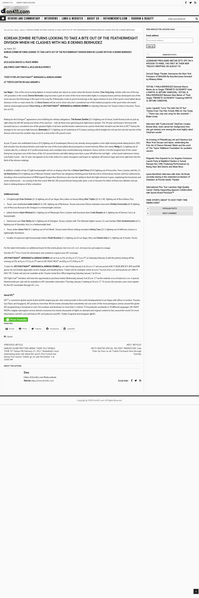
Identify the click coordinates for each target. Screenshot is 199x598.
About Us (93, 18)
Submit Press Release (25, 3)
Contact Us (7, 3)
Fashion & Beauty (142, 18)
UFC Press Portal (19, 253)
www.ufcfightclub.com (120, 278)
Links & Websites (72, 18)
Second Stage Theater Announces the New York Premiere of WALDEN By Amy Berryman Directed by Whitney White (169, 76)
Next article (134, 344)
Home (16, 30)
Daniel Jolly (102, 238)
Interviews (51, 18)
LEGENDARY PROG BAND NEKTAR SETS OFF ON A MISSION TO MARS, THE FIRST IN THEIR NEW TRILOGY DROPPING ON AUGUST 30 (169, 63)
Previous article (13, 344)
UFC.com (35, 285)
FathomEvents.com (115, 18)
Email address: (152, 35)
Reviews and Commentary (24, 18)
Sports (9, 336)
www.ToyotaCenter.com (104, 270)
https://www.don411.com (42, 380)
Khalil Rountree (54, 238)
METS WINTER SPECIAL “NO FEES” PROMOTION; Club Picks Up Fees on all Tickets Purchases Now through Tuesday (116, 351)
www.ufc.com (73, 248)
